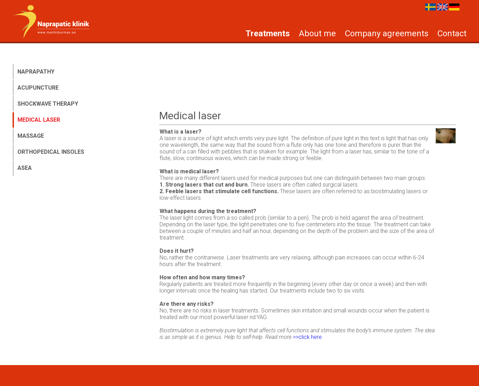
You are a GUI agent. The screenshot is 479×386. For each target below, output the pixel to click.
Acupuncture (38, 87)
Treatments (267, 33)
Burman (53, 20)
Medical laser (38, 119)
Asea (24, 168)
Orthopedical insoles (50, 152)
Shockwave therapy (47, 103)
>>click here (307, 337)
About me (317, 33)
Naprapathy (35, 71)
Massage (30, 136)
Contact (451, 33)
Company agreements (386, 33)
